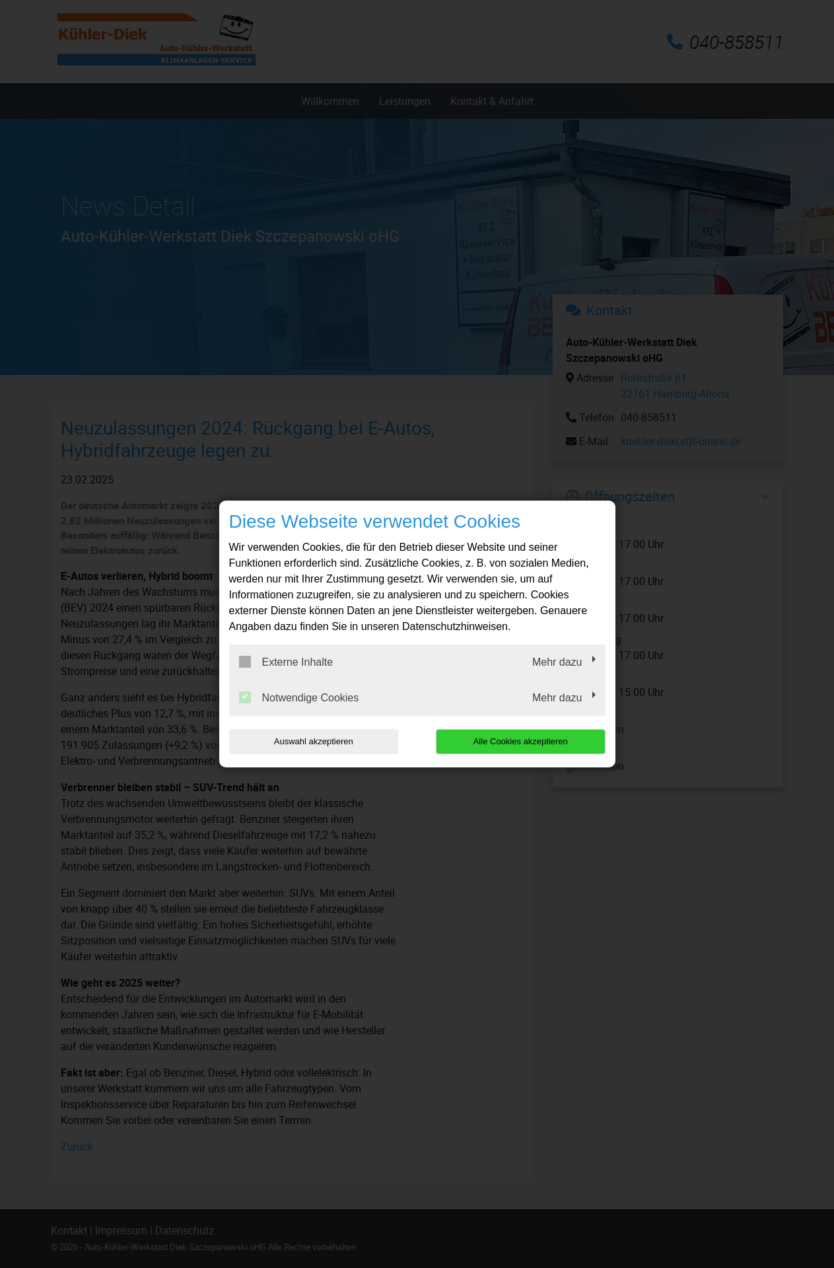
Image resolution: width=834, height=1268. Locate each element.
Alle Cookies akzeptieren (520, 741)
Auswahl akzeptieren (313, 741)
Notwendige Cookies (299, 697)
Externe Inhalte (286, 662)
